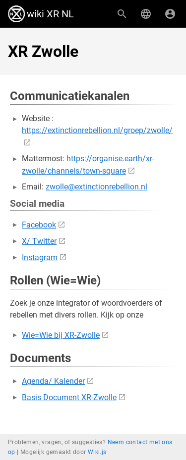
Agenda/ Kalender (53, 381)
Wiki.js (97, 452)
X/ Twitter (39, 241)
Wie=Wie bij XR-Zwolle (61, 335)
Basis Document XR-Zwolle (69, 397)
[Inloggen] (170, 14)
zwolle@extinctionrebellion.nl (96, 186)
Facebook (39, 225)
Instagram (40, 257)
